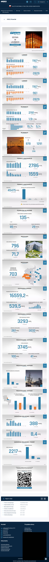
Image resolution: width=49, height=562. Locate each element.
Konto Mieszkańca (28, 531)
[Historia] (42, 498)
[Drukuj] (45, 498)
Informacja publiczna (5, 544)
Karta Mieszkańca (28, 529)
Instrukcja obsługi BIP (5, 550)
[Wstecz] (4, 19)
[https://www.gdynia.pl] (4, 2)
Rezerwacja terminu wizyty (30, 532)
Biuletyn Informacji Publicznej (7, 10)
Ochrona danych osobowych (6, 546)
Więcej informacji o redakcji (30, 554)
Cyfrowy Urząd (27, 528)
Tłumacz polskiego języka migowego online (33, 534)
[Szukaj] (35, 2)
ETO (25, 535)
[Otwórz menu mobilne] (47, 2)
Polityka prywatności (5, 547)
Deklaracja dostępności (5, 549)
